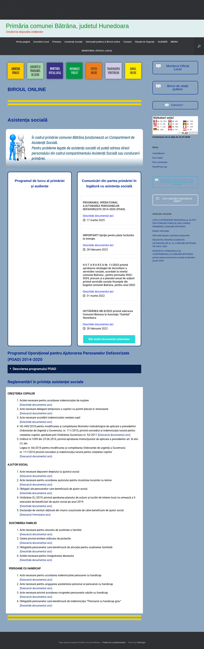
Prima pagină (23, 41)
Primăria (56, 41)
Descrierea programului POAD (34, 369)
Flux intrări (157, 158)
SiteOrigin (141, 642)
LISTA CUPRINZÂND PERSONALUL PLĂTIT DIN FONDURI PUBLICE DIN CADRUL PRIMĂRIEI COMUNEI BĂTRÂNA (174, 223)
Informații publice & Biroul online (103, 41)
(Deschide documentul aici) (36, 404)
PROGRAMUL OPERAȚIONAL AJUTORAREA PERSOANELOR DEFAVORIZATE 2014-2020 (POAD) (104, 206)
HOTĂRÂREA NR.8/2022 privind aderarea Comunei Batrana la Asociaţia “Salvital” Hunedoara (108, 314)
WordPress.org (159, 166)
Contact (127, 41)
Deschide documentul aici (98, 215)
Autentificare (158, 153)
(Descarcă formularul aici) (35, 514)
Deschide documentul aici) (36, 422)
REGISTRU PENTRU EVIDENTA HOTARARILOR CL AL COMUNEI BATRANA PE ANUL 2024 (174, 243)
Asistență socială (73, 41)
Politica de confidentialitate (114, 642)
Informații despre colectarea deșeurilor (171, 235)
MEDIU (174, 41)
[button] (199, 46)
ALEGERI (162, 41)
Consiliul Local (41, 41)
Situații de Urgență (144, 41)
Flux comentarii (159, 162)
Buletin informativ (160, 231)
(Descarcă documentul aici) (36, 413)
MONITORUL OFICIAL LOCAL (97, 50)
